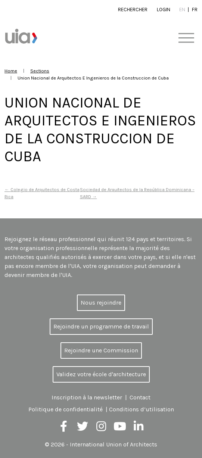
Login (163, 9)
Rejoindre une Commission (101, 350)
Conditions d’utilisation (141, 409)
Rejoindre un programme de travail (101, 326)
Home (10, 71)
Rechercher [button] (132, 9)
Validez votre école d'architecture (101, 374)
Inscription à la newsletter (87, 397)
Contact (140, 397)
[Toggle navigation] (186, 38)
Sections (39, 71)
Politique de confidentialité (65, 409)
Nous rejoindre (101, 302)
